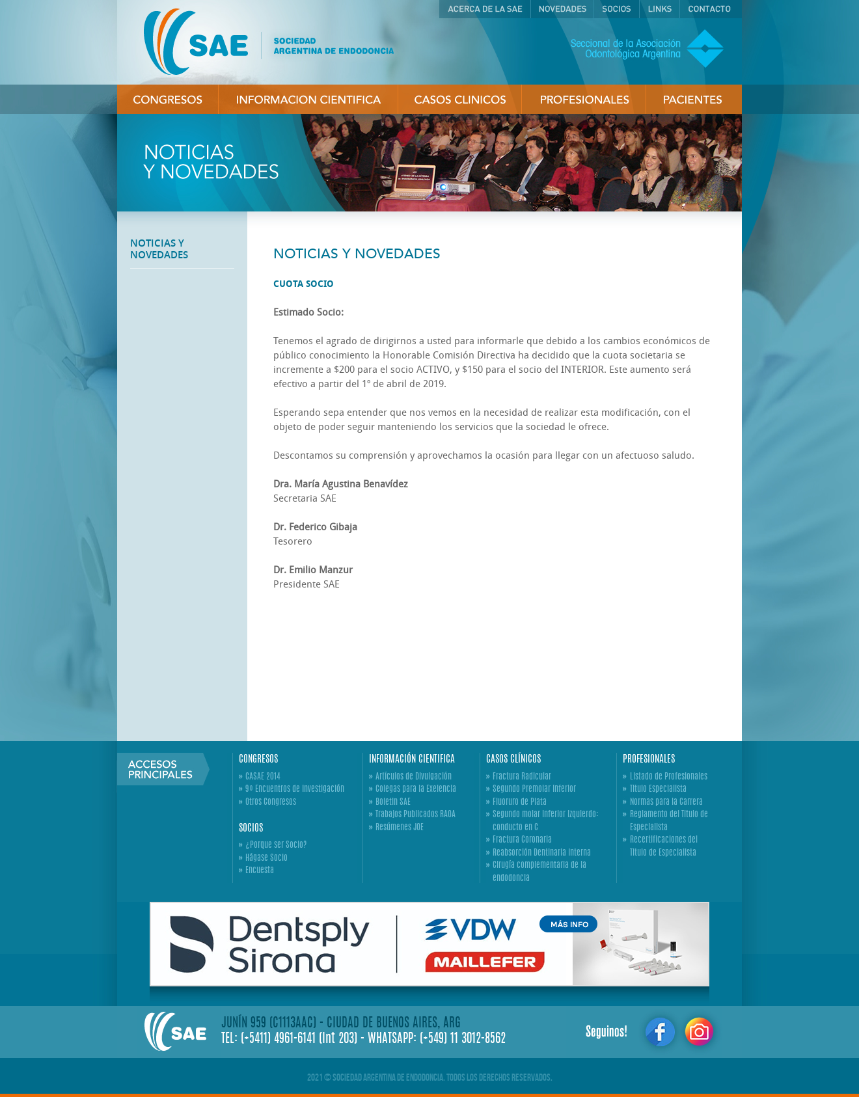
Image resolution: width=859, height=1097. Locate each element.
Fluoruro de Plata (520, 802)
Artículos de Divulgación (413, 777)
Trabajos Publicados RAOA (415, 815)
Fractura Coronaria (522, 840)
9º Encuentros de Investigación (294, 789)
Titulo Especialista (658, 789)
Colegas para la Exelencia (415, 789)
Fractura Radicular (522, 777)
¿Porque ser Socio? (276, 845)
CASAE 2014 (262, 777)
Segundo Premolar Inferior (534, 789)
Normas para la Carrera (666, 802)
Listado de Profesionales (668, 777)
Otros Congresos (270, 802)
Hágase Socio (266, 858)
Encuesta (259, 871)
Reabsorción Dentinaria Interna (542, 853)
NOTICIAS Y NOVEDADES (159, 249)
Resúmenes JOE (399, 828)
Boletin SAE (393, 802)
